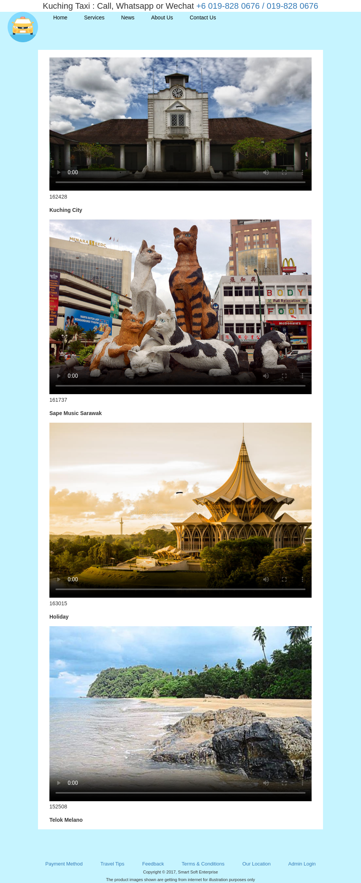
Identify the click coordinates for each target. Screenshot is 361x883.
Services (94, 17)
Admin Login (301, 864)
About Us (162, 17)
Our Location (256, 864)
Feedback (153, 864)
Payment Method (63, 864)
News (128, 17)
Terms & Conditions (203, 864)
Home (60, 17)
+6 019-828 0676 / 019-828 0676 (257, 6)
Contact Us (203, 17)
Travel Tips (112, 864)
